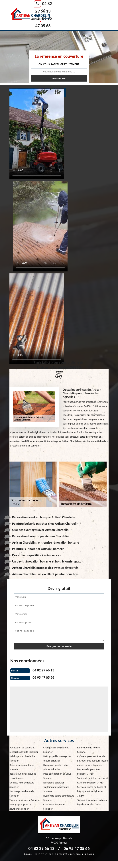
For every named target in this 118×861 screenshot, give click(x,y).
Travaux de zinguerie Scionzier (24, 800)
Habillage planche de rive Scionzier (22, 758)
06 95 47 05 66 (43, 677)
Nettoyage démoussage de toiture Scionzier (57, 758)
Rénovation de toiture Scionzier (88, 750)
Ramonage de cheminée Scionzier (21, 793)
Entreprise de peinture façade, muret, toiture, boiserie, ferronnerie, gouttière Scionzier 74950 (92, 767)
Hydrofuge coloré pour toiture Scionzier (58, 798)
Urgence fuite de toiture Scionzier (21, 785)
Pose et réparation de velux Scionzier (57, 776)
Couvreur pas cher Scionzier (91, 756)
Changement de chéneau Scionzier (56, 750)
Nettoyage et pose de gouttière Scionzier (20, 806)
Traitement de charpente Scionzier (56, 789)
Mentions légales (82, 854)
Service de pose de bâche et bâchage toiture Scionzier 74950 (91, 791)
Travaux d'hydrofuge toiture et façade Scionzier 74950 (92, 802)
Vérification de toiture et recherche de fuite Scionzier (23, 750)
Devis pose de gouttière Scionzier (21, 767)
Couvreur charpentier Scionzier (54, 806)
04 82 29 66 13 (43, 670)
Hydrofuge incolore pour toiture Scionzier (56, 767)
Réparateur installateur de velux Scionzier (22, 776)
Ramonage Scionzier (53, 782)
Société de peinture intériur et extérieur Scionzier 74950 (92, 780)
